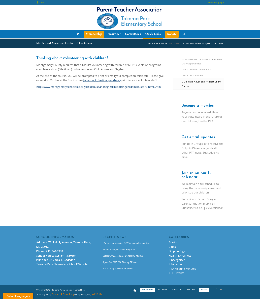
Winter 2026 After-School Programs (118, 249)
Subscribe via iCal (192, 208)
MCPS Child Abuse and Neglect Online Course (64, 43)
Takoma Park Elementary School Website (62, 264)
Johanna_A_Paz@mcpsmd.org (101, 80)
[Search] (183, 34)
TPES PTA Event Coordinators (196, 69)
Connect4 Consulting (63, 294)
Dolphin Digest (178, 251)
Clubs (172, 247)
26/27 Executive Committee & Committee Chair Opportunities (202, 61)
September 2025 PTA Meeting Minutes (119, 262)
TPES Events (176, 273)
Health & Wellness (180, 255)
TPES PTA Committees (192, 75)
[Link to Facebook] (37, 2)
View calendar (214, 208)
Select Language (216, 2)
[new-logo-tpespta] (130, 17)
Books (173, 242)
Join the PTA (205, 121)
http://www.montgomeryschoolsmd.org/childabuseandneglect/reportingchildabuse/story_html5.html (98, 87)
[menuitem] (215, 2)
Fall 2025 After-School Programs (117, 268)
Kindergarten (177, 260)
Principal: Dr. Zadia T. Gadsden (55, 260)
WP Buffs (97, 294)
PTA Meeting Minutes (182, 269)
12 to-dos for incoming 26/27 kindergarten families (125, 243)
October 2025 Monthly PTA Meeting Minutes (122, 256)
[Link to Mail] (42, 2)
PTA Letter (175, 264)
